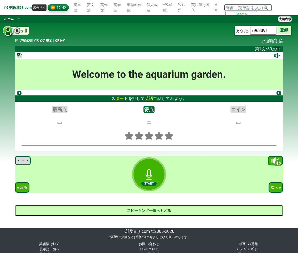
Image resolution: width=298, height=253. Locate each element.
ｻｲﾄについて (149, 249)
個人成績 (152, 7)
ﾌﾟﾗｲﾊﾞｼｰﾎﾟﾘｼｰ (248, 249)
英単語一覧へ (49, 249)
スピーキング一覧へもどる (149, 210)
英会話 (117, 7)
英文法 (90, 7)
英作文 (104, 7)
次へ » (276, 187)
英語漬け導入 (200, 7)
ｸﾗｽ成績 (167, 7)
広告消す (39, 7)
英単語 (77, 7)
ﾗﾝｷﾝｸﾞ (181, 7)
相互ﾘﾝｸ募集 (248, 244)
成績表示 (285, 19)
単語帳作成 (134, 7)
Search (241, 14)
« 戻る (22, 187)
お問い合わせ (149, 244)
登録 (284, 30)
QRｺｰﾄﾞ (60, 40)
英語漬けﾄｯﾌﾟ (49, 244)
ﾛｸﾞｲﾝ (58, 7)
